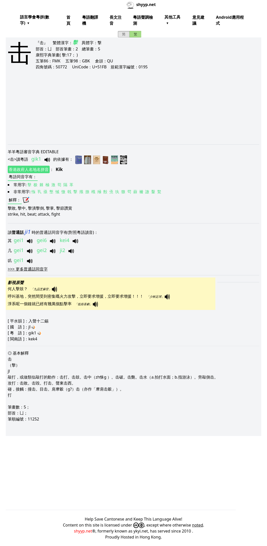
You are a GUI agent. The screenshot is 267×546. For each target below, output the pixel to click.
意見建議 (198, 20)
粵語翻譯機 (90, 20)
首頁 (68, 20)
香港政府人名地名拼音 (29, 169)
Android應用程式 (230, 20)
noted (197, 525)
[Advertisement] (133, 107)
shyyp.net (83, 531)
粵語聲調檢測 (143, 20)
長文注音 (116, 20)
